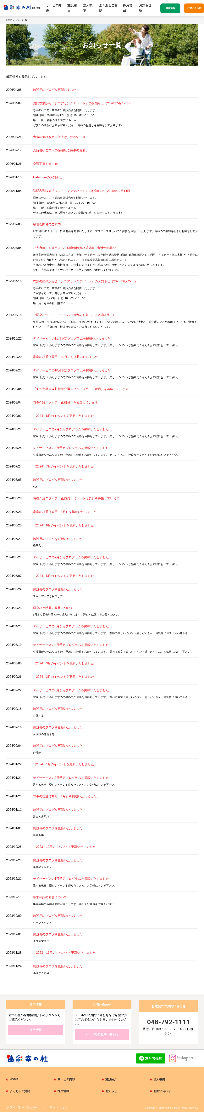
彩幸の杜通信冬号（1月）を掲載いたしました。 (66, 796)
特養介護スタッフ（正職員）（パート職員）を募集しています (76, 498)
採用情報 (127, 8)
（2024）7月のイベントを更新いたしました (63, 466)
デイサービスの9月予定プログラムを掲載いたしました (71, 429)
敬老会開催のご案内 (47, 224)
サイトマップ (59, 1107)
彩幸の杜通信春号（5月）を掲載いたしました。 (66, 511)
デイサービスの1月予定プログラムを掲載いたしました (71, 878)
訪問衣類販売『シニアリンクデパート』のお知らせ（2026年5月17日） (82, 103)
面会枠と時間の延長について (53, 608)
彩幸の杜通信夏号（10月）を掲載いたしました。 (67, 356)
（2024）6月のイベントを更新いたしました (63, 525)
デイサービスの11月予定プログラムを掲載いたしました (72, 338)
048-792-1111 (168, 1022)
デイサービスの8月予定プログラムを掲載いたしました (71, 448)
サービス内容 (53, 8)
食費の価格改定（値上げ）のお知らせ (59, 137)
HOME (36, 8)
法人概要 (87, 8)
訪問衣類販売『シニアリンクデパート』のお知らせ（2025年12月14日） (83, 190)
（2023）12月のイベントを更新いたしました (64, 846)
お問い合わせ (162, 1091)
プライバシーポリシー (21, 1107)
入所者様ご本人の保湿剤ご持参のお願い (61, 150)
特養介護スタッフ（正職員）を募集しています (65, 402)
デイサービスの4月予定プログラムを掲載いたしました (71, 644)
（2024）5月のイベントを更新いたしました (63, 575)
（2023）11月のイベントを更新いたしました (64, 952)
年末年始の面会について (50, 897)
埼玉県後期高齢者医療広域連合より (103, 259)
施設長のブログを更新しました (54, 89)
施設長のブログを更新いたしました (57, 479)
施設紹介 (72, 8)
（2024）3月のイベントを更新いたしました (63, 663)
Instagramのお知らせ (47, 177)
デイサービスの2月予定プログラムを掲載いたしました (71, 777)
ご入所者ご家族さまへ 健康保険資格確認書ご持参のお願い (74, 247)
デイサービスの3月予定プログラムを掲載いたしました (71, 690)
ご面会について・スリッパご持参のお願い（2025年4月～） (74, 315)
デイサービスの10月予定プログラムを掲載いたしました (72, 370)
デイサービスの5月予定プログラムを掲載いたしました (71, 626)
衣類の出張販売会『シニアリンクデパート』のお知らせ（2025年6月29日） (85, 281)
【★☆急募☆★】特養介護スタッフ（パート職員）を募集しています (81, 389)
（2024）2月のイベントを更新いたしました (63, 676)
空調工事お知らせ (45, 163)
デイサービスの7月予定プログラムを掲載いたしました (71, 557)
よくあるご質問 (108, 8)
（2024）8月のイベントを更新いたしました (63, 415)
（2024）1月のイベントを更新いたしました (63, 764)
